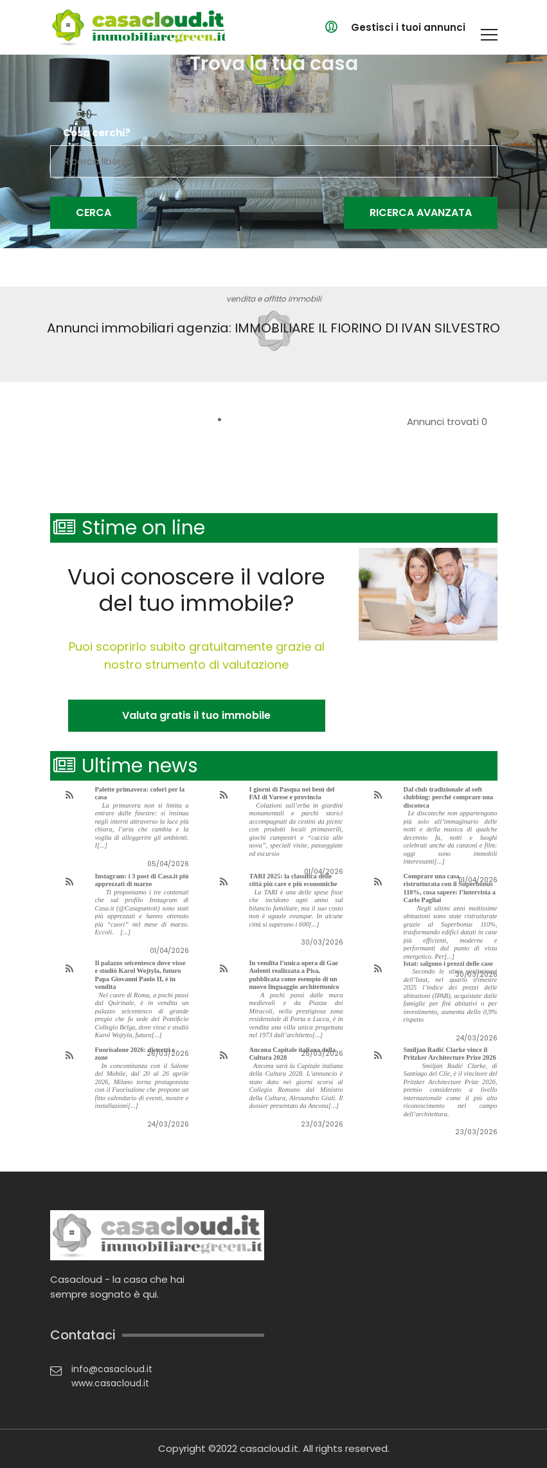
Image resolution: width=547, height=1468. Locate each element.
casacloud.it (269, 1448)
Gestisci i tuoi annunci (408, 27)
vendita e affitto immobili (273, 298)
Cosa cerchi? (96, 133)
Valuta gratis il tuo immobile (196, 715)
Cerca (93, 212)
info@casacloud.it (111, 1369)
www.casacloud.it (110, 1383)
